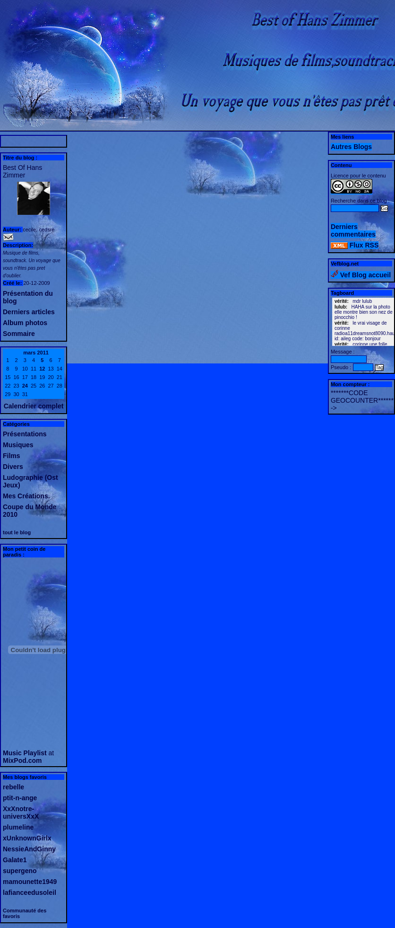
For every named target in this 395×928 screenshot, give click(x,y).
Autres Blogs (351, 146)
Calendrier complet (34, 406)
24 (25, 386)
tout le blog (17, 532)
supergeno (20, 871)
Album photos (25, 323)
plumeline (18, 827)
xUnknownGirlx (27, 838)
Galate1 (15, 860)
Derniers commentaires (353, 230)
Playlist (35, 753)
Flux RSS (354, 245)
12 (42, 368)
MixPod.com (22, 760)
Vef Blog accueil (361, 275)
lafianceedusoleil (29, 892)
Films (11, 456)
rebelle (13, 787)
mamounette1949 (30, 881)
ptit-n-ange (20, 798)
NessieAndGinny (29, 849)
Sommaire (19, 333)
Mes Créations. (26, 496)
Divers (13, 466)
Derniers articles (29, 312)
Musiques (18, 445)
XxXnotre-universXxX (21, 812)
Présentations (25, 434)
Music (12, 753)
